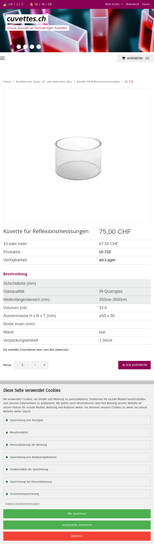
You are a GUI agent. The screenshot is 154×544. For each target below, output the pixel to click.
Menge (7, 365)
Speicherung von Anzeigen (26, 420)
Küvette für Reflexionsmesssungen (98, 81)
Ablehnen (77, 536)
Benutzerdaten (19, 432)
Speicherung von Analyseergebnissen (33, 457)
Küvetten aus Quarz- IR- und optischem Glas (44, 81)
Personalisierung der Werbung (28, 445)
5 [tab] (38, 47)
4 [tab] (32, 47)
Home (7, 81)
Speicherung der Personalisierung (31, 482)
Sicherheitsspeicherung (24, 494)
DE (36, 4)
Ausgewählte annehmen (77, 525)
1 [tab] (12, 47)
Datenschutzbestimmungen (22, 504)
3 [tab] (25, 47)
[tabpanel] (77, 30)
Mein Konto (114, 4)
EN (49, 4)
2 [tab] (19, 47)
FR (43, 4)
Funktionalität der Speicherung (29, 469)
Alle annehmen (77, 513)
